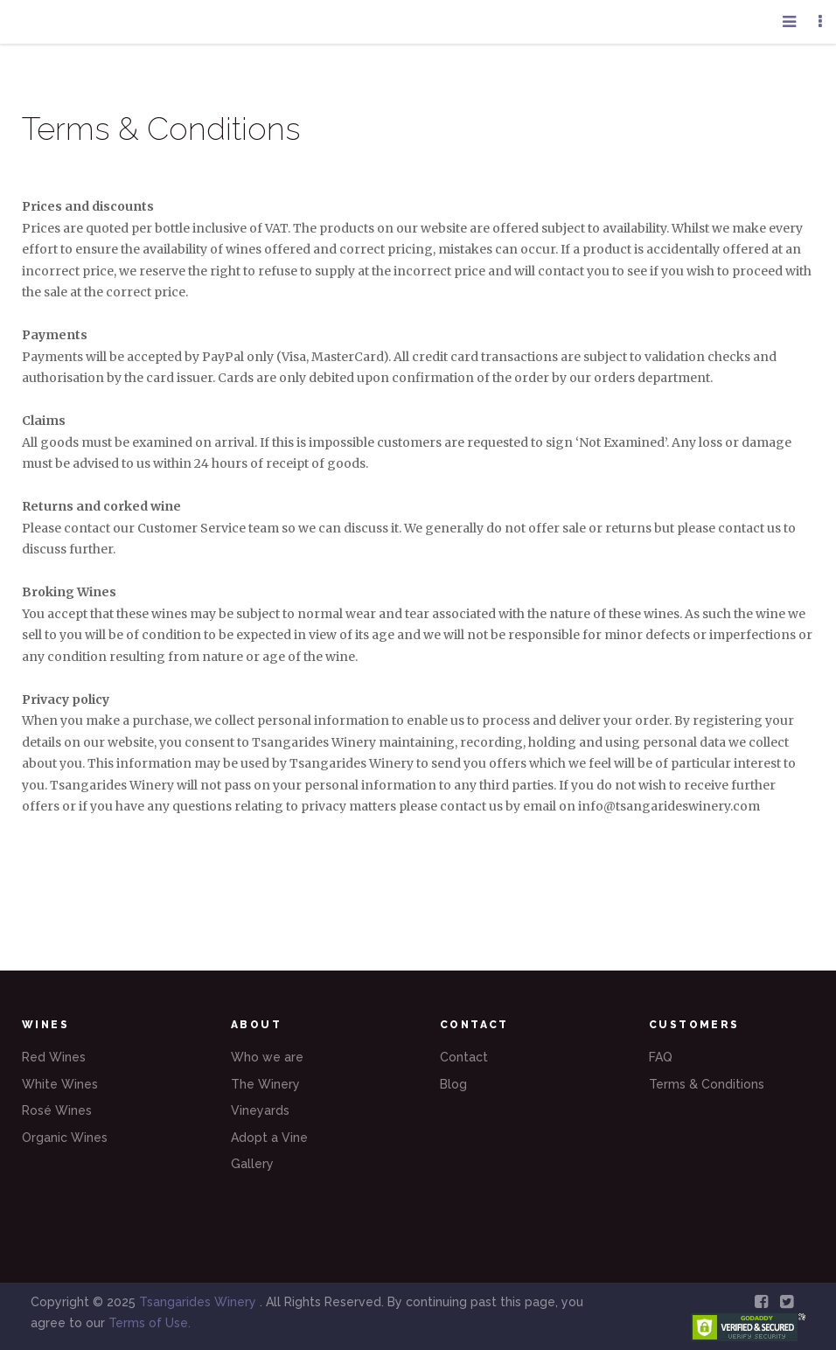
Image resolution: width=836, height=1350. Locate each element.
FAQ (660, 1057)
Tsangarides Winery (199, 1302)
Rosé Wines (57, 1110)
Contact (464, 1057)
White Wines (60, 1084)
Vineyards (260, 1110)
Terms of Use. (149, 1323)
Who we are (267, 1057)
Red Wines (54, 1057)
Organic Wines (65, 1138)
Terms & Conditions (706, 1084)
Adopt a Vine (269, 1138)
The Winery (265, 1084)
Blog (453, 1084)
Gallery (252, 1164)
